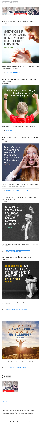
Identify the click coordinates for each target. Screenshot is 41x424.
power (14, 72)
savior (19, 72)
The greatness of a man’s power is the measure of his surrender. (20, 316)
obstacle (16, 309)
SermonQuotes (22, 190)
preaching (18, 251)
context (8, 309)
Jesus (16, 190)
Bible (7, 250)
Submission (13, 366)
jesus (16, 191)
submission (13, 367)
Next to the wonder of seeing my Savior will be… (18, 21)
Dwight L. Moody (9, 72)
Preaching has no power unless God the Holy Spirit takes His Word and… (19, 198)
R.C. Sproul (22, 250)
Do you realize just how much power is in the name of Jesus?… (20, 138)
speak (27, 190)
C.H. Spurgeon (9, 132)
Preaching (17, 250)
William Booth (18, 366)
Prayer (16, 72)
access (7, 190)
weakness (18, 307)
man (7, 366)
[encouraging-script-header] (20, 8)
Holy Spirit (11, 250)
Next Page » (8, 377)
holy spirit (11, 251)
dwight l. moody (10, 73)
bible (8, 251)
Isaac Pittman (11, 190)
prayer (17, 73)
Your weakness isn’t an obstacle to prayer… (16, 257)
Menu (38, 1)
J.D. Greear (8, 307)
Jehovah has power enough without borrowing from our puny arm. (19, 80)
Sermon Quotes (6, 401)
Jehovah (7, 130)
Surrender (18, 367)
